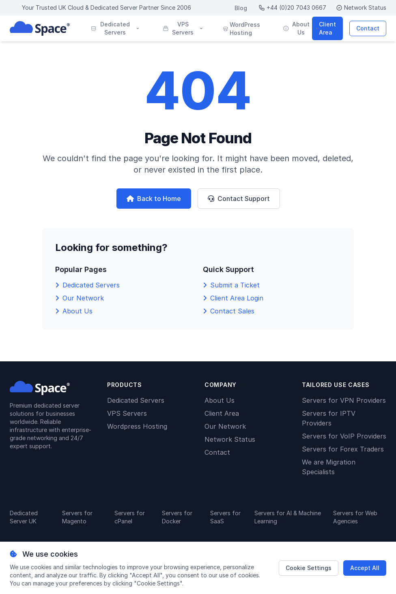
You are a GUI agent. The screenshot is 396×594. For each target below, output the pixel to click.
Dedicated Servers (91, 285)
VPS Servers (127, 413)
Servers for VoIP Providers (344, 436)
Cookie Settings (308, 567)
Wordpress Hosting (137, 426)
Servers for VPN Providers (344, 400)
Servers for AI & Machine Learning (287, 517)
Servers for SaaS (225, 517)
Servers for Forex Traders (343, 449)
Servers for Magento (77, 517)
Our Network (83, 298)
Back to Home (154, 198)
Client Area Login (236, 298)
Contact (367, 28)
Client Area (327, 28)
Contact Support (239, 198)
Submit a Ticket (235, 285)
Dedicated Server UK (24, 517)
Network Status (361, 7)
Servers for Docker (177, 517)
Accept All (364, 567)
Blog (241, 7)
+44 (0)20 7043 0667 (292, 7)
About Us (77, 311)
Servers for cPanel (129, 517)
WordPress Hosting (241, 28)
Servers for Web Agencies (355, 517)
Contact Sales (232, 311)
